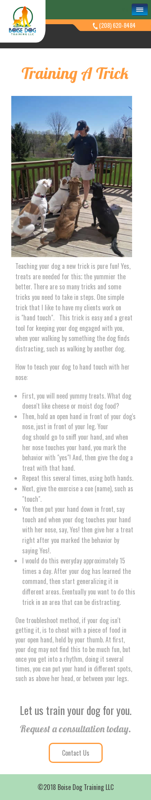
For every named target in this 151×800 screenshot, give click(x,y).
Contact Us (75, 753)
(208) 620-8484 (117, 25)
